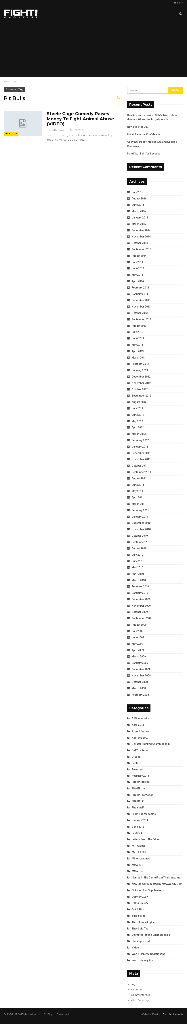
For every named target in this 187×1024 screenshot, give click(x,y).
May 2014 (137, 274)
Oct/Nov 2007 (140, 896)
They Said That (140, 928)
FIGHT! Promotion (142, 794)
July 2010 (137, 554)
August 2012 (139, 402)
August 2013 (139, 325)
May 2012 (137, 421)
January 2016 (140, 217)
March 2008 (139, 688)
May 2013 (137, 344)
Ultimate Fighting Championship (151, 934)
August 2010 (139, 548)
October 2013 (140, 313)
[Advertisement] (93, 49)
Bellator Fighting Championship (151, 743)
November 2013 (141, 306)
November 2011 (141, 459)
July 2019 (137, 192)
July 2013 (137, 332)
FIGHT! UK (138, 801)
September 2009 (141, 618)
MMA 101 (137, 864)
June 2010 (138, 561)
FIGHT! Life (11, 134)
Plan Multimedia (173, 1014)
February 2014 (140, 287)
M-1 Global (138, 845)
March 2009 (139, 656)
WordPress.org (140, 1000)
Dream (136, 756)
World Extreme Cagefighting (148, 954)
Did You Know (140, 750)
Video (135, 947)
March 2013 (139, 357)
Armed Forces (140, 731)
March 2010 (139, 580)
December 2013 (141, 300)
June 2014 (138, 268)
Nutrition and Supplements (148, 890)
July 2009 (137, 631)
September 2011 (141, 472)
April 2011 (138, 497)
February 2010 (140, 586)
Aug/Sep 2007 (140, 737)
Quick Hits (138, 909)
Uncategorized (141, 941)
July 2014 (137, 262)
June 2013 (138, 338)
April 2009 (138, 650)
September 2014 (141, 249)
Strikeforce (138, 915)
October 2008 (140, 681)
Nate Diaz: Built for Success (143, 153)
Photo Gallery (140, 903)
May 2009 (137, 643)
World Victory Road (143, 960)
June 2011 (138, 484)
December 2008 (141, 669)
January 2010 (140, 592)
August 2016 (139, 198)
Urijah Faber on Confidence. (144, 134)
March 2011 (139, 503)
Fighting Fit (138, 807)
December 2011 (141, 453)
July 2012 (137, 408)
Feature (136, 763)
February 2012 (140, 440)
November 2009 (141, 605)
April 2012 (138, 427)
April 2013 (138, 351)
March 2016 (139, 211)
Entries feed (138, 989)
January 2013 (140, 370)
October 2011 (140, 465)
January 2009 (140, 662)
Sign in (178, 3)
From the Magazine (144, 813)
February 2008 (140, 694)
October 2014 (140, 243)
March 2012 (139, 433)
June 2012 (138, 414)
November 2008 (141, 675)
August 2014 (139, 255)
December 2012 (141, 376)
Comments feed (140, 994)
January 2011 (140, 516)
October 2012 (140, 389)
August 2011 (139, 478)
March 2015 (139, 223)
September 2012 (141, 395)
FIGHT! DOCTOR (141, 782)
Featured (137, 769)
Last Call (137, 833)
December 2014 (141, 230)
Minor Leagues (141, 858)
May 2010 (137, 567)
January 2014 (140, 294)
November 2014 (141, 236)
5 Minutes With (140, 718)
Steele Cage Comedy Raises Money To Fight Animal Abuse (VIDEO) (80, 119)
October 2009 (140, 611)
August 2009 (139, 624)
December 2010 (141, 522)
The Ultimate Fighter (144, 922)
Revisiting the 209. (138, 126)
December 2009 (141, 599)
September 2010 (141, 542)
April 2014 (138, 281)
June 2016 (138, 204)
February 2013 (140, 363)
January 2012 (140, 446)
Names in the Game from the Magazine (156, 877)
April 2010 (138, 573)
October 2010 (140, 535)
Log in (134, 984)
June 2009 (138, 637)
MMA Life (137, 871)
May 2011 (137, 491)
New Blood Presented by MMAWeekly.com (157, 883)
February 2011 (140, 510)
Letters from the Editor (146, 839)
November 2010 (141, 529)
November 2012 (141, 383)
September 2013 (141, 319)
